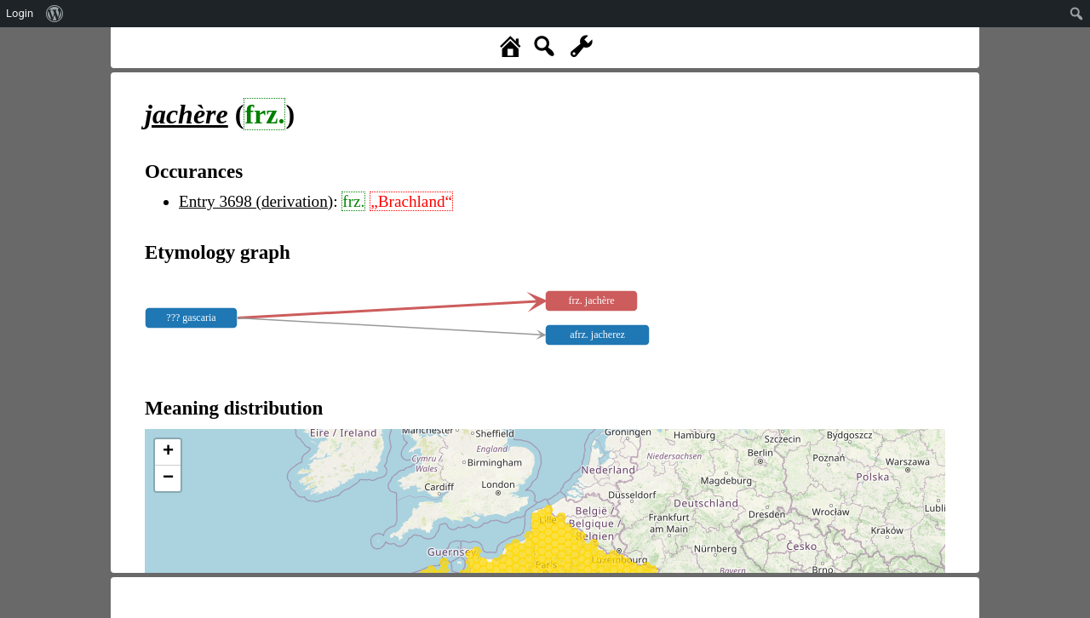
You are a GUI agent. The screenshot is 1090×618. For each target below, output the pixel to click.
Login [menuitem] (19, 13)
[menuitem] (55, 13)
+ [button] (168, 452)
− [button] (168, 478)
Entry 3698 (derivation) (256, 201)
